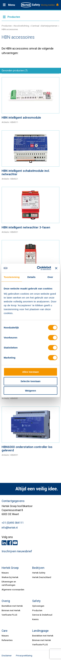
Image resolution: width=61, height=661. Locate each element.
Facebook (9, 542)
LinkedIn (4, 542)
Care (4, 630)
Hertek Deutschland (41, 577)
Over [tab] (50, 277)
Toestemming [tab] (12, 277)
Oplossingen (38, 606)
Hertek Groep (10, 567)
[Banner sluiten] (56, 268)
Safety (36, 601)
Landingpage (40, 630)
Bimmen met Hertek (11, 610)
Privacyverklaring (24, 655)
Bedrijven (38, 567)
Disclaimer (7, 655)
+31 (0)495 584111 (13, 522)
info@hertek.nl (10, 527)
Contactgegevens (13, 501)
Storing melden (49, 5)
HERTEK (30, 5)
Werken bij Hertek (10, 577)
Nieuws (5, 572)
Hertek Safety (38, 572)
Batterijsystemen (49, 25)
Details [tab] (31, 277)
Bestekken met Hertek (12, 606)
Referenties (7, 640)
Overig (6, 601)
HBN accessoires (10, 29)
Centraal (35, 25)
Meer (30, 16)
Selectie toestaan (30, 381)
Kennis (35, 619)
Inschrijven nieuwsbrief (17, 551)
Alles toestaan (30, 371)
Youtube (15, 542)
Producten (7, 25)
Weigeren (30, 390)
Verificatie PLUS (9, 614)
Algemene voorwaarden (13, 589)
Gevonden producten (14, 70)
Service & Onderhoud (42, 614)
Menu (11, 4)
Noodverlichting (21, 25)
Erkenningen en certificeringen (9, 583)
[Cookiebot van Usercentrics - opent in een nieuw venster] (38, 268)
